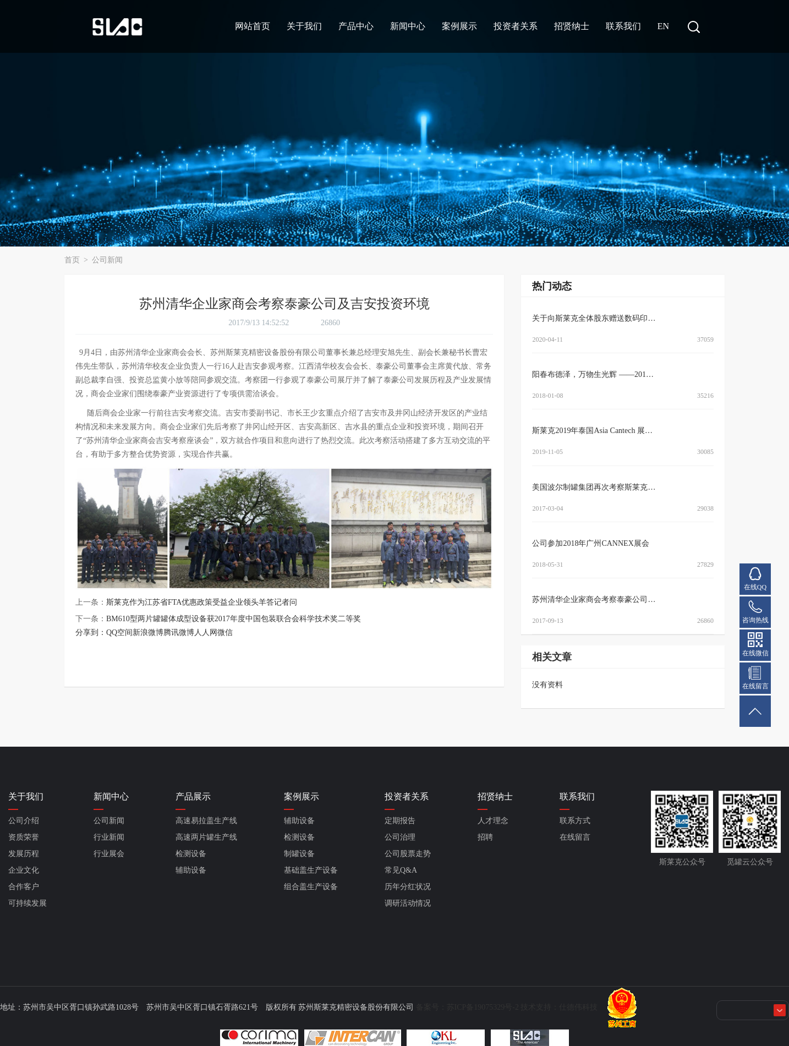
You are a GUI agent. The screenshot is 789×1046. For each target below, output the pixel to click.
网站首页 (252, 26)
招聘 (485, 837)
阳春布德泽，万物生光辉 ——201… (593, 374)
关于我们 (304, 26)
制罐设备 (299, 854)
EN (663, 26)
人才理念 (493, 821)
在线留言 (575, 837)
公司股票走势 (408, 854)
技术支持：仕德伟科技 (559, 1007)
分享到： (90, 632)
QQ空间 (119, 632)
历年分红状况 (408, 887)
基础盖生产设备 (311, 870)
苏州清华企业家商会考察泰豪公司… (593, 599)
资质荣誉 (23, 837)
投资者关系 (516, 26)
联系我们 (623, 26)
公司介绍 (23, 821)
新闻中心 (407, 26)
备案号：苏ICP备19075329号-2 (467, 1007)
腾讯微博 (178, 632)
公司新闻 (107, 260)
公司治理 (400, 837)
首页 (73, 260)
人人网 (205, 632)
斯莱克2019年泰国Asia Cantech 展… (592, 430)
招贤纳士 (571, 26)
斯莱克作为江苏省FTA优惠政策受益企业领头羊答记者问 (201, 602)
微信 (225, 632)
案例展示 (459, 26)
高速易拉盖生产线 (206, 821)
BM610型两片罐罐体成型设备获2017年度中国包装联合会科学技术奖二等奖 (233, 619)
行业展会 (109, 854)
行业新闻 (109, 837)
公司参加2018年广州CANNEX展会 (590, 543)
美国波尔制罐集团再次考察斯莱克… (593, 487)
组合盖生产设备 (311, 887)
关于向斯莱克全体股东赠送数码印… (593, 318)
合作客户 (23, 887)
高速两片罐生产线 (206, 837)
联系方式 (575, 821)
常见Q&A (401, 870)
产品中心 (356, 26)
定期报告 (400, 821)
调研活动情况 (408, 903)
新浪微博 (148, 632)
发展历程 (23, 854)
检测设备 (191, 854)
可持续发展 (27, 903)
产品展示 (193, 796)
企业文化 (23, 870)
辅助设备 (191, 870)
